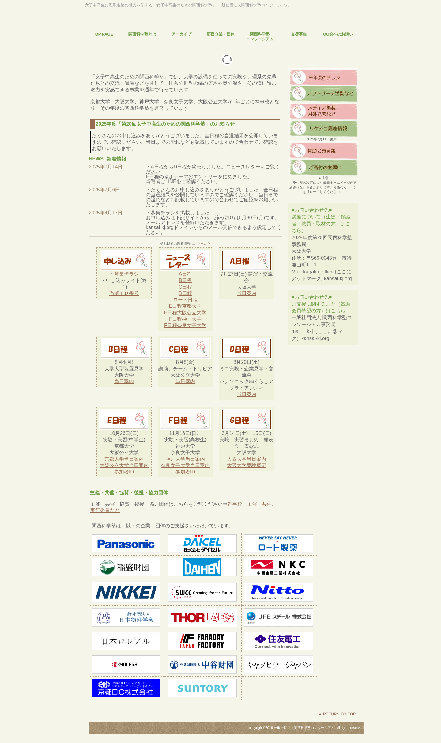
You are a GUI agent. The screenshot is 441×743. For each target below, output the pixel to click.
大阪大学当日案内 (246, 459)
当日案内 (246, 293)
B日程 (185, 280)
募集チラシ (126, 274)
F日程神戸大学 (185, 319)
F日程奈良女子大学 (185, 325)
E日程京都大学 (185, 306)
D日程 (185, 293)
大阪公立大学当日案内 (124, 465)
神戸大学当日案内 (185, 459)
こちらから (202, 243)
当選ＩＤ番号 (124, 293)
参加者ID (124, 471)
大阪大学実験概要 (246, 465)
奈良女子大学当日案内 (185, 465)
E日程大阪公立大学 (185, 312)
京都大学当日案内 (124, 459)
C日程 (185, 286)
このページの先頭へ (337, 714)
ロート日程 (185, 299)
